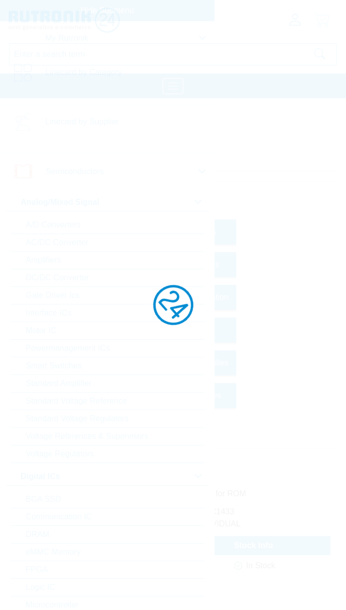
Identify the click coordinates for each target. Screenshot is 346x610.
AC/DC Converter (57, 242)
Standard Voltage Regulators (77, 418)
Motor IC (41, 330)
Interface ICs (49, 313)
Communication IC (59, 516)
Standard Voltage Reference (76, 401)
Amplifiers (43, 260)
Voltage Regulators (60, 453)
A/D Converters (53, 224)
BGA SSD (43, 499)
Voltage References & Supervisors (87, 436)
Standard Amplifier (59, 383)
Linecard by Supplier (82, 121)
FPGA (37, 569)
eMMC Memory (53, 552)
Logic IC (40, 587)
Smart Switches (54, 365)
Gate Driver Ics (53, 295)
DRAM (37, 534)
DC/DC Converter (57, 277)
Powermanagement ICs (68, 348)
